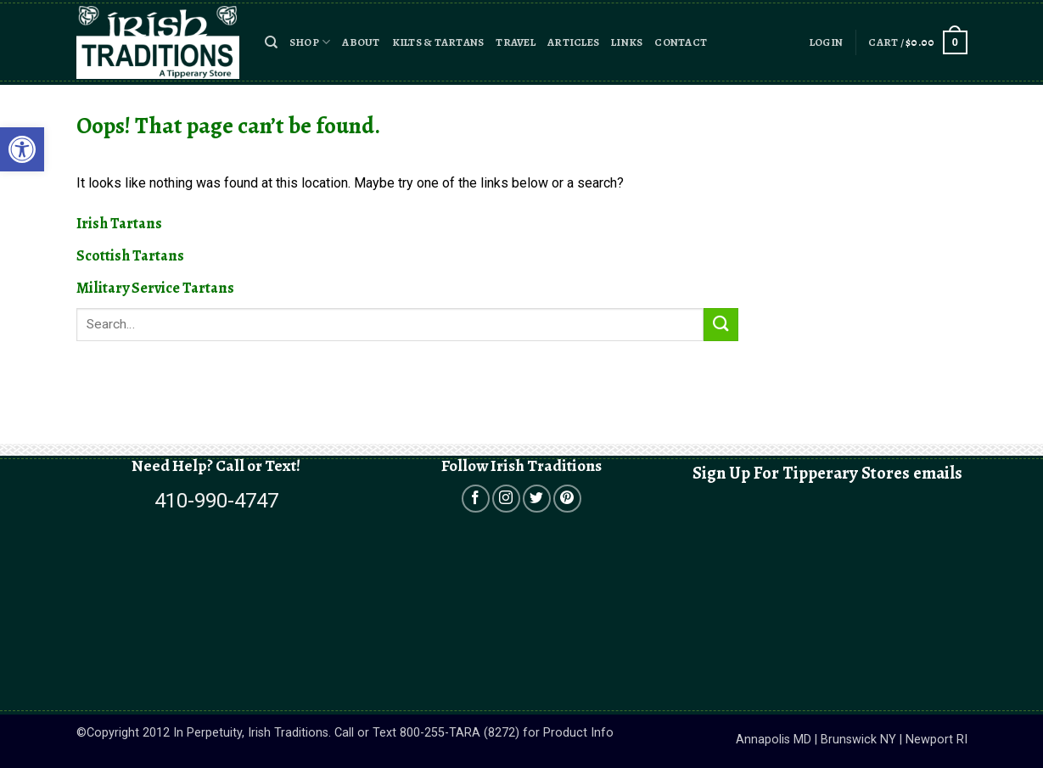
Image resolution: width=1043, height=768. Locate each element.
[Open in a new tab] (476, 499)
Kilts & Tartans (438, 42)
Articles (573, 42)
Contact (680, 42)
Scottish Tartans (130, 255)
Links (626, 42)
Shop (309, 42)
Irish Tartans (119, 223)
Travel (516, 42)
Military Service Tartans (155, 287)
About (360, 42)
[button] (271, 42)
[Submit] (720, 324)
